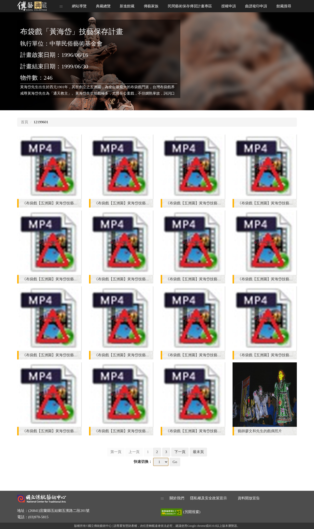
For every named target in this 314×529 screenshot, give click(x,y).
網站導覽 (79, 6)
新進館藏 (127, 6)
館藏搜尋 (283, 6)
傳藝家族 (151, 6)
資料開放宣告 (249, 498)
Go (175, 462)
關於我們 (177, 498)
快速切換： (143, 462)
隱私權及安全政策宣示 (208, 498)
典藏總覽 (103, 6)
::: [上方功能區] (61, 6)
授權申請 (228, 6)
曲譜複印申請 (256, 6)
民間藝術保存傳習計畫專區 (190, 6)
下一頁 (179, 452)
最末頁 (198, 452)
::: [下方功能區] (162, 498)
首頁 (24, 122)
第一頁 (115, 452)
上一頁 (134, 452)
